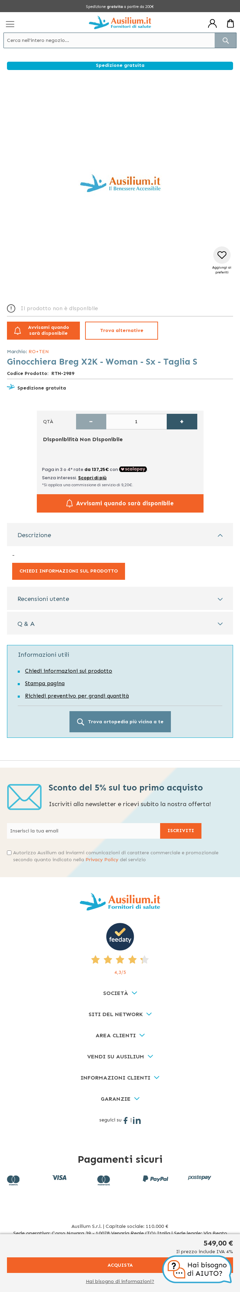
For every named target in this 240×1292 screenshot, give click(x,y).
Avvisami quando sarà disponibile (48, 330)
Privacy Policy (101, 860)
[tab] (120, 534)
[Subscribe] (180, 831)
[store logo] (120, 22)
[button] (221, 260)
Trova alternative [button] (121, 330)
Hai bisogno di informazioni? (120, 1281)
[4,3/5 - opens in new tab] (120, 949)
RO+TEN (38, 352)
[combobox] (120, 40)
